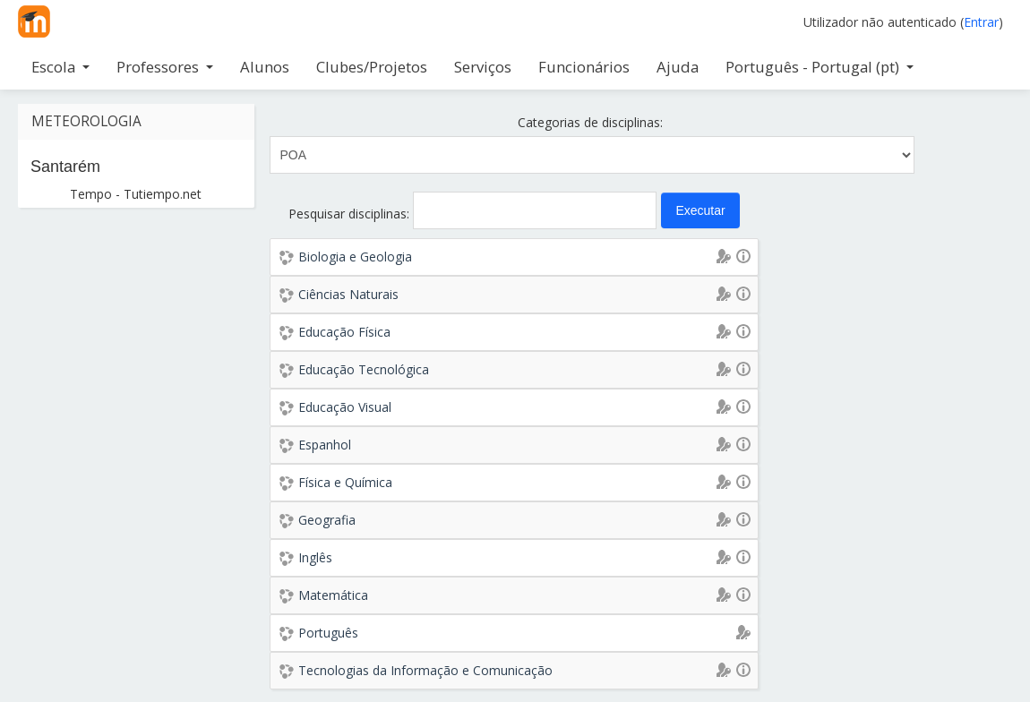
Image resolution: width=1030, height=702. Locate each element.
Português (328, 632)
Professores (164, 66)
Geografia (327, 519)
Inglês (315, 557)
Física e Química (345, 482)
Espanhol (324, 444)
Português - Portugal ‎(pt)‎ (819, 66)
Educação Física (344, 331)
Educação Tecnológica (363, 369)
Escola (60, 66)
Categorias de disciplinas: (590, 122)
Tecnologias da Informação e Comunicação (425, 670)
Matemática (333, 595)
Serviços (482, 66)
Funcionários (584, 66)
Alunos (264, 66)
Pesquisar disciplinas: (350, 213)
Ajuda (678, 66)
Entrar (981, 21)
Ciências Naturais (348, 294)
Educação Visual (344, 406)
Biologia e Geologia (355, 256)
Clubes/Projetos (371, 66)
